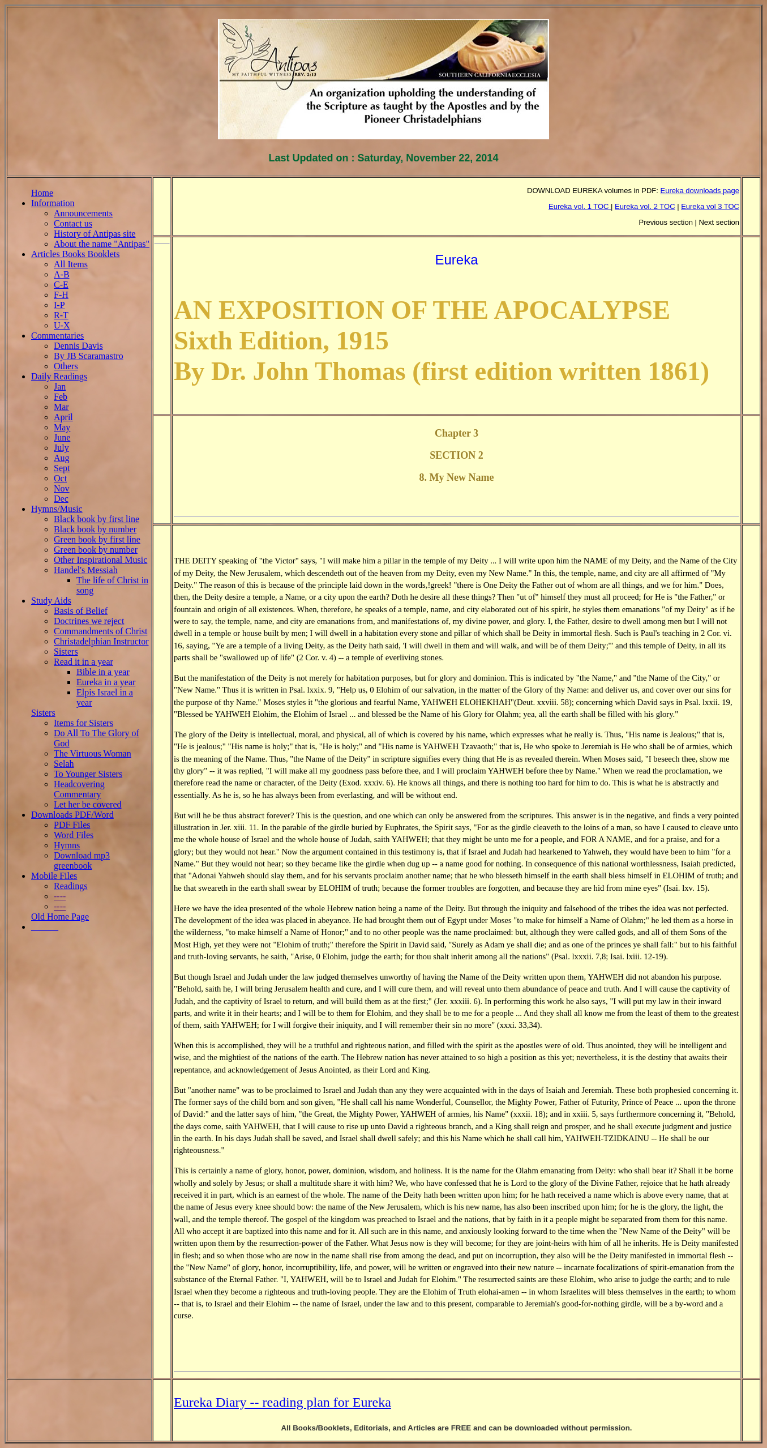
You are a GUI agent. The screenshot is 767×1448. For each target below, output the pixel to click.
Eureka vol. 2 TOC (645, 206)
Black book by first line (96, 519)
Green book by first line (97, 539)
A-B (62, 274)
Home (42, 193)
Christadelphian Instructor (101, 641)
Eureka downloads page (700, 190)
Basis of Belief (81, 611)
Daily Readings (59, 376)
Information (52, 203)
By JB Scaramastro (88, 356)
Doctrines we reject (89, 621)
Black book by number (95, 529)
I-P (59, 305)
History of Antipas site (94, 233)
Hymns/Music (57, 509)
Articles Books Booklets (75, 254)
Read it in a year (83, 662)
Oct (60, 478)
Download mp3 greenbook (82, 860)
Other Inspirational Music (100, 560)
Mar (61, 407)
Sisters (66, 651)
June (62, 437)
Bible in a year (103, 672)
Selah (64, 763)
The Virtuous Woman (92, 753)
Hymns (67, 845)
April (63, 417)
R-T (61, 315)
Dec (61, 498)
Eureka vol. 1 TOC (580, 206)
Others (66, 366)
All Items (71, 264)
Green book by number (96, 549)
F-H (61, 295)
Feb (60, 396)
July (61, 447)
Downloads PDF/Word (72, 814)
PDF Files (72, 825)
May (62, 427)
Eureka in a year (105, 682)
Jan (60, 386)
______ (44, 927)
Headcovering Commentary (79, 789)
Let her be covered (87, 804)
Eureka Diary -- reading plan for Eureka (282, 1402)
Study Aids (51, 600)
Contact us (73, 223)
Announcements (83, 213)
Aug (62, 458)
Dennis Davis (78, 346)
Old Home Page (60, 916)
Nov (62, 488)
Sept (62, 468)
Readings (71, 886)
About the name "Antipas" (101, 244)
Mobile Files (54, 876)
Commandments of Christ (100, 631)
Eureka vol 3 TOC (710, 206)
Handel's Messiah (86, 570)
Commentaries (57, 335)
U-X (62, 325)
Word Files (73, 835)
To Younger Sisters (88, 774)
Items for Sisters (83, 723)
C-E (61, 284)
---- (60, 896)
